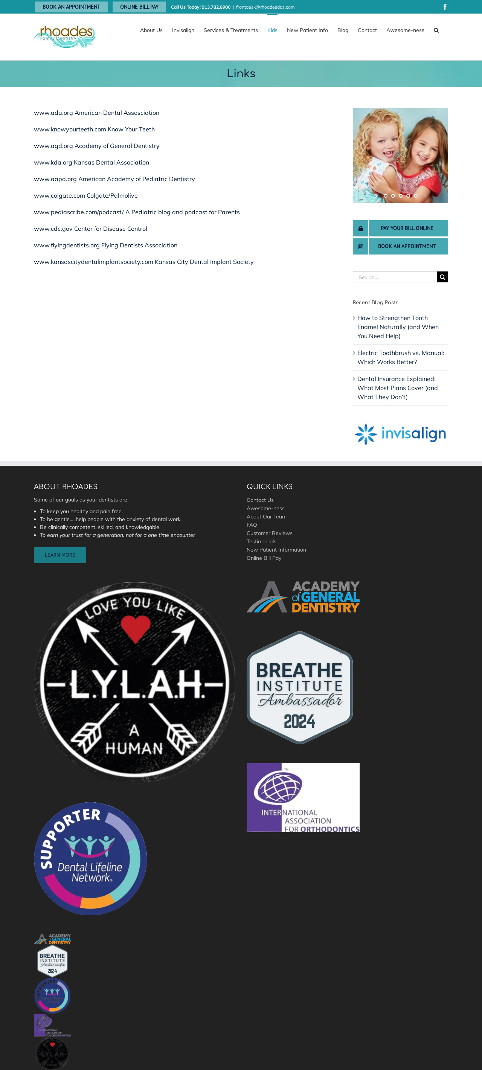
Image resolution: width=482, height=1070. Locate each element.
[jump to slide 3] (400, 196)
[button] (436, 30)
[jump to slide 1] (385, 196)
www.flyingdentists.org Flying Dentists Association (105, 245)
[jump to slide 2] (393, 196)
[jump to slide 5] (415, 196)
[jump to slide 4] (408, 196)
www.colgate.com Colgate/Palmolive (86, 195)
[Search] (442, 276)
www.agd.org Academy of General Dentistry (97, 145)
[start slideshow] (377, 196)
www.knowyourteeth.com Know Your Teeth (94, 129)
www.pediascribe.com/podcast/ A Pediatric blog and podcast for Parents (137, 212)
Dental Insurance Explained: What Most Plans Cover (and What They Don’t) (397, 388)
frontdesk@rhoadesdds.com (265, 7)
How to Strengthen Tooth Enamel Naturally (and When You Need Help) (398, 327)
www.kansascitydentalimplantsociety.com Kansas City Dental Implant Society (144, 261)
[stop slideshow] (424, 196)
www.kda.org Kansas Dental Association (91, 162)
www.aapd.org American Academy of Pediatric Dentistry (114, 179)
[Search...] (395, 276)
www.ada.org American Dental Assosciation (96, 112)
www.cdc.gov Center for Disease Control (90, 228)
